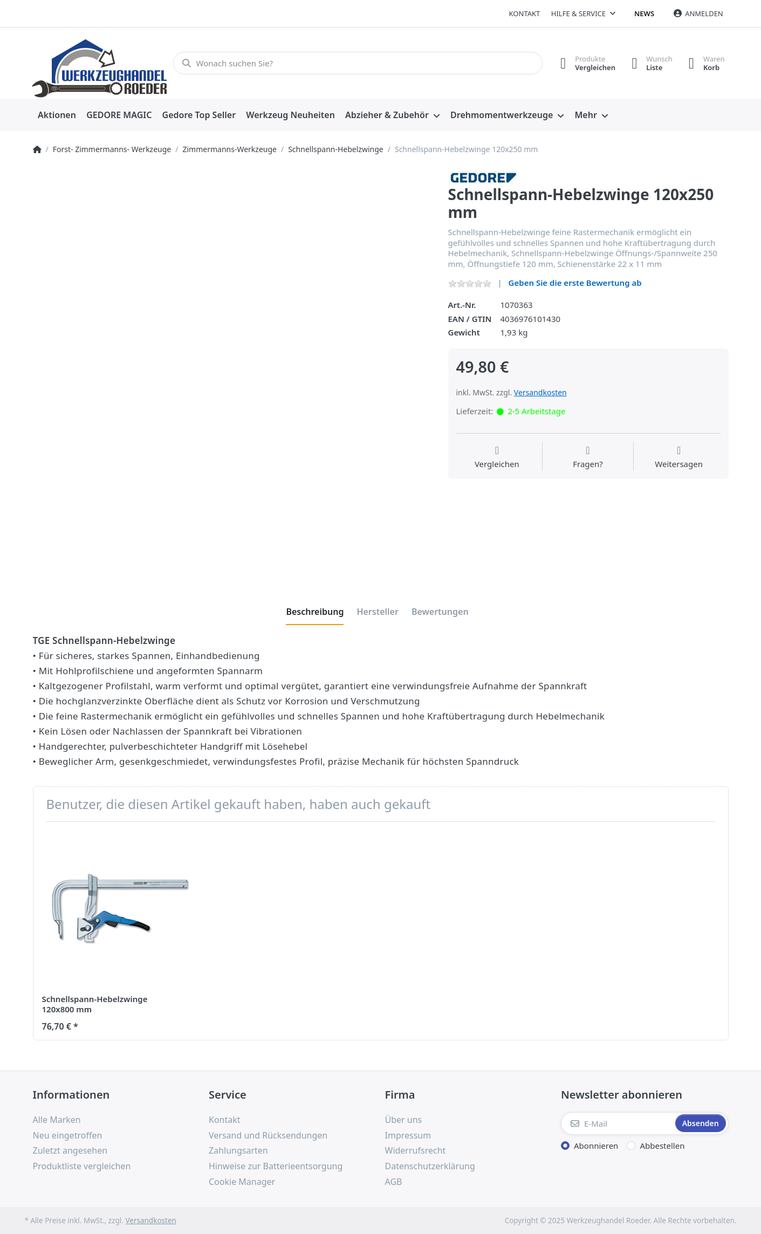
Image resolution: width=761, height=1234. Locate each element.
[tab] (315, 611)
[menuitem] (57, 115)
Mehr (585, 115)
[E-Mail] (617, 1123)
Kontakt (524, 13)
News (644, 13)
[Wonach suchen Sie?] (358, 63)
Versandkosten (540, 392)
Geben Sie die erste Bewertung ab (575, 282)
